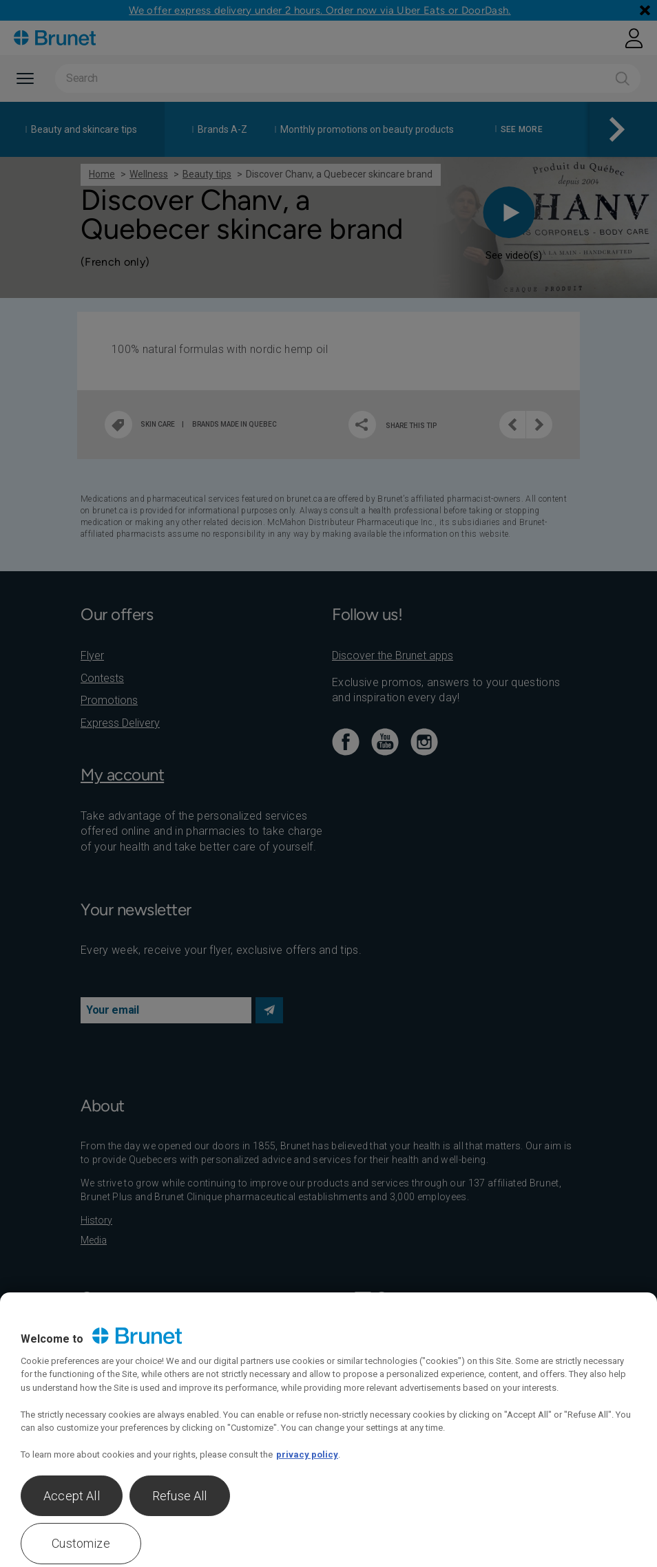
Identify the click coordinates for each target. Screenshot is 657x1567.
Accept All (71, 1496)
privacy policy (307, 1454)
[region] (328, 1429)
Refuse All (179, 1496)
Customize (81, 1543)
